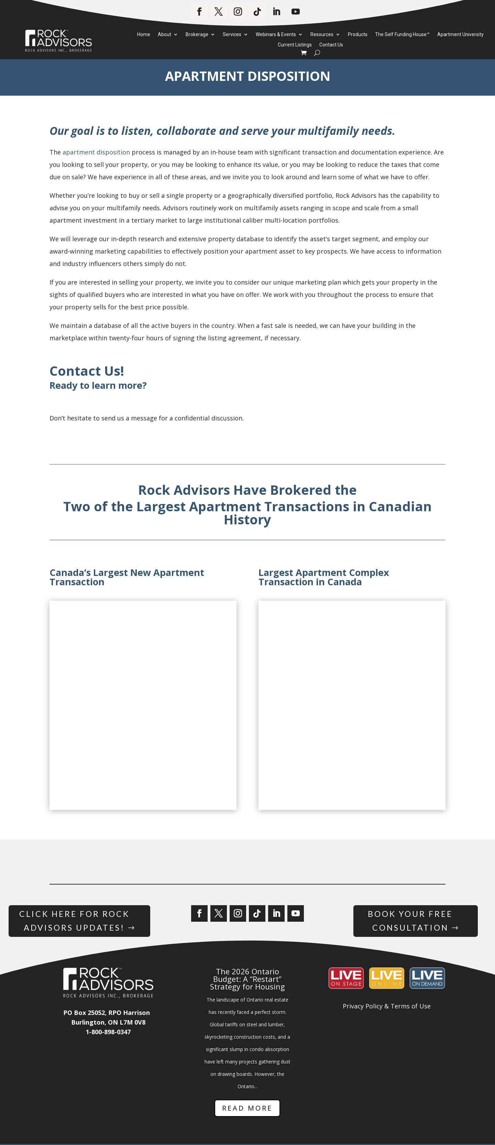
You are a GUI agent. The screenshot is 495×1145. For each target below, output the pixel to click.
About (164, 34)
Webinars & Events (276, 34)
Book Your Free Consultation (410, 921)
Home (143, 34)
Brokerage (197, 34)
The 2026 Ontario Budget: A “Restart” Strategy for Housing (247, 980)
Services (232, 34)
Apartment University (460, 34)
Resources (321, 34)
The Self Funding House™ (402, 34)
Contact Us (331, 45)
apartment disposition (96, 152)
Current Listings (295, 45)
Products (357, 34)
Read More (247, 1109)
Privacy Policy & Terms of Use (387, 1007)
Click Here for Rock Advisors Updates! (74, 921)
